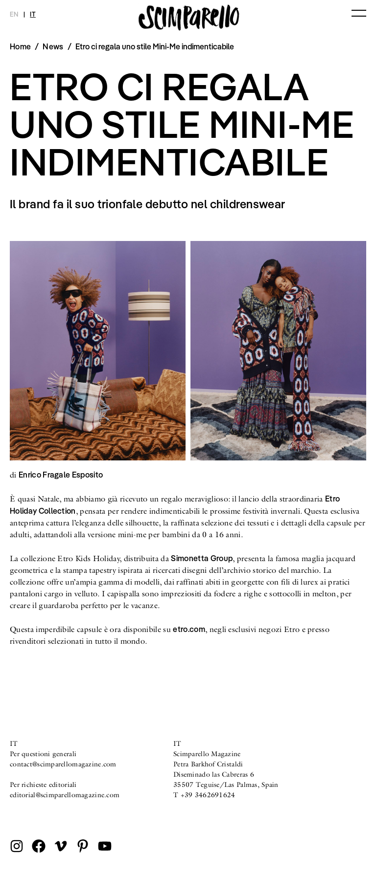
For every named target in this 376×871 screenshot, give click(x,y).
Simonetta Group (202, 558)
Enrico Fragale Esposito (61, 474)
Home (20, 46)
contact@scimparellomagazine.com (63, 764)
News (53, 46)
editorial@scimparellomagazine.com (64, 794)
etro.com (189, 629)
